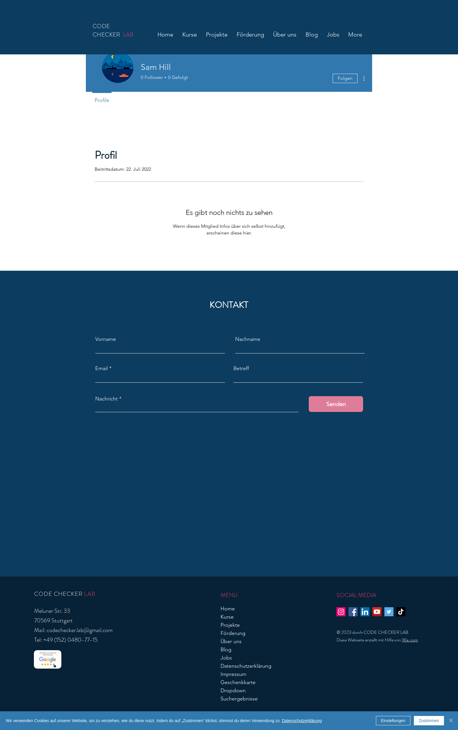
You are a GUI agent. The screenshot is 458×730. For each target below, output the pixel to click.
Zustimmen (429, 720)
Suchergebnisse (239, 699)
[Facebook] (353, 611)
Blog (226, 649)
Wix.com (410, 639)
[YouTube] (376, 611)
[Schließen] (450, 720)
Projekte (230, 625)
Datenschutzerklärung (246, 666)
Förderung (233, 633)
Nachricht (106, 398)
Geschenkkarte (238, 682)
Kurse (227, 617)
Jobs (226, 658)
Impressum (233, 674)
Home (228, 608)
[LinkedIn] (364, 611)
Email (101, 368)
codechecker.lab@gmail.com (79, 630)
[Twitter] (388, 611)
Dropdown (233, 690)
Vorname (105, 339)
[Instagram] (341, 611)
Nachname (247, 339)
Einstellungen (393, 720)
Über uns (231, 641)
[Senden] (336, 404)
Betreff (241, 368)
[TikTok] (400, 611)
